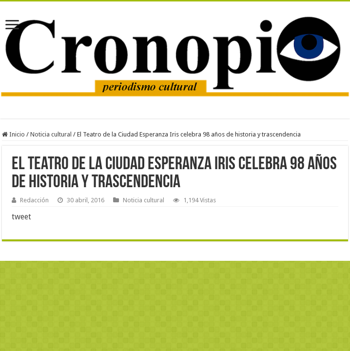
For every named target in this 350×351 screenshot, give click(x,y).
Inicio (13, 134)
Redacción (34, 200)
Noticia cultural (51, 134)
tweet (21, 216)
